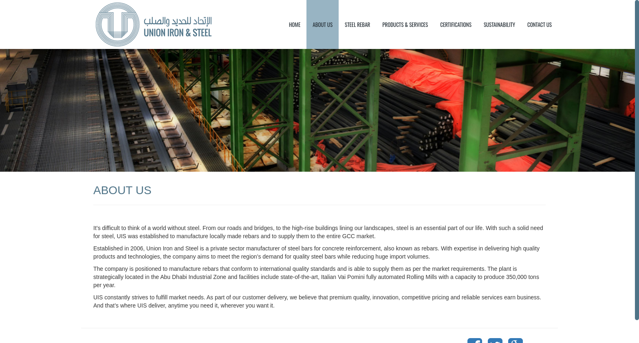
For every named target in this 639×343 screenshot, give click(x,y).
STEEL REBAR (357, 24)
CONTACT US (539, 24)
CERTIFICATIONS (456, 24)
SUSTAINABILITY (499, 24)
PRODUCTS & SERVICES (405, 24)
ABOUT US (323, 24)
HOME (294, 24)
